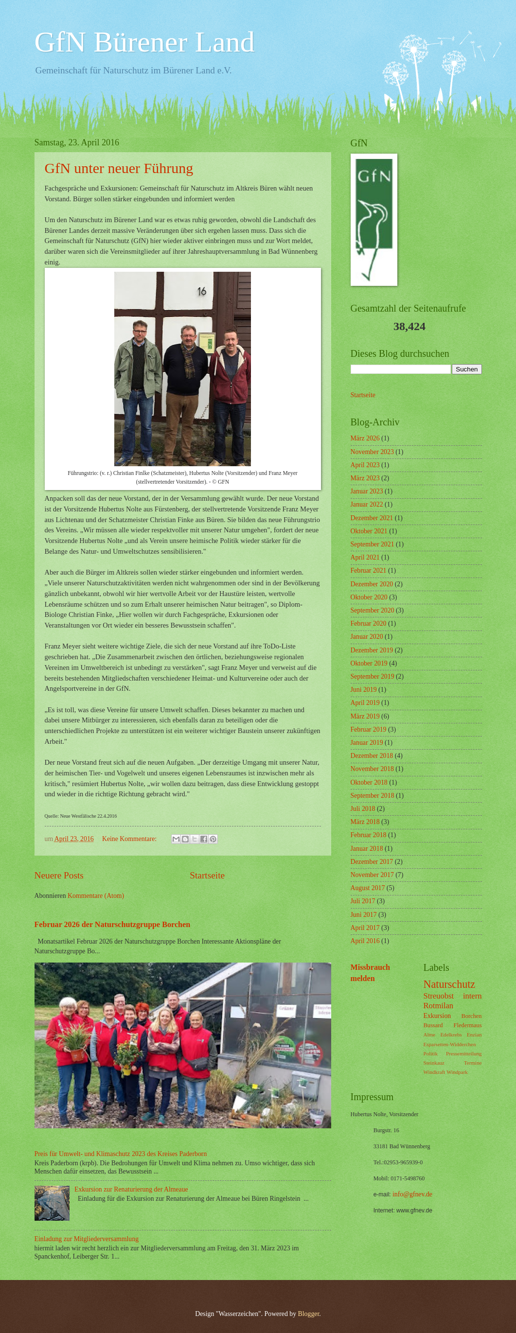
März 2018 (365, 821)
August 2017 (368, 888)
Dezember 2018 (372, 755)
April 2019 (365, 702)
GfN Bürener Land (145, 42)
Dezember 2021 (372, 518)
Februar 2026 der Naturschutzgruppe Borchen (113, 924)
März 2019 (365, 716)
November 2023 (372, 452)
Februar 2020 (369, 623)
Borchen (471, 1016)
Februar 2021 (369, 570)
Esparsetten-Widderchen (450, 1044)
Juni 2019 (364, 689)
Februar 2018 (369, 835)
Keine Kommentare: (130, 838)
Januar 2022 (367, 504)
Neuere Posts (59, 875)
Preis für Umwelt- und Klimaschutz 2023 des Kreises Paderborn (121, 1154)
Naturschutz (450, 984)
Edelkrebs (451, 1034)
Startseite (207, 875)
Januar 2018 (367, 848)
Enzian (474, 1034)
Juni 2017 (364, 914)
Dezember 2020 (372, 584)
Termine (473, 1063)
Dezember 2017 (372, 861)
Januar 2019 (367, 742)
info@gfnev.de (412, 1194)
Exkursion (437, 1015)
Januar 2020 (367, 636)
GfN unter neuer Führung (119, 168)
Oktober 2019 (369, 663)
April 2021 (365, 557)
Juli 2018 (363, 808)
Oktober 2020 (369, 597)
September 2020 (372, 610)
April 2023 (365, 465)
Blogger (309, 1313)
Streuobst (439, 995)
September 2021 (372, 544)
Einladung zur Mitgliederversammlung (87, 1239)
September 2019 (372, 676)
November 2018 (372, 768)
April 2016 (365, 941)
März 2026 (365, 438)
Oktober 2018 (369, 782)
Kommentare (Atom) (96, 895)
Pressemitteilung (464, 1053)
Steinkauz (434, 1063)
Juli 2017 (363, 901)
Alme (430, 1034)
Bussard (433, 1025)
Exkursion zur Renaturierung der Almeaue (131, 1189)
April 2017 (365, 927)
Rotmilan (439, 1005)
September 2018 (372, 795)
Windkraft (434, 1072)
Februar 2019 (369, 729)
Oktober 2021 (369, 531)
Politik (431, 1053)
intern (472, 995)
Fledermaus (468, 1025)
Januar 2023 (367, 491)
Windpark (457, 1072)
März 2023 (365, 478)
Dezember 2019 (372, 650)
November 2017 (372, 874)
